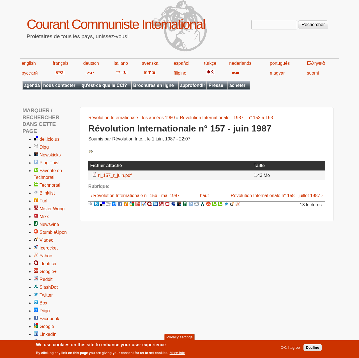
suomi (313, 73)
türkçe (210, 63)
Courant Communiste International (116, 24)
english (29, 63)
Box (43, 303)
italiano (121, 63)
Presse (215, 85)
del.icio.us (49, 139)
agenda (32, 85)
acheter (237, 85)
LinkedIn (48, 334)
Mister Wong (52, 208)
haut (204, 195)
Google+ (48, 271)
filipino (180, 73)
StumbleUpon (53, 232)
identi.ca (48, 263)
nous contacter (59, 85)
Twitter (46, 295)
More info (177, 354)
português (280, 63)
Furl (43, 200)
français (60, 63)
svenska (150, 63)
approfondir (192, 85)
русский (30, 73)
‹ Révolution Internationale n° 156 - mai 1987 (135, 195)
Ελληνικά (316, 63)
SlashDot (49, 287)
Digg (44, 147)
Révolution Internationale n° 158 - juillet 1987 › (277, 195)
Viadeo (47, 240)
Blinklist (47, 193)
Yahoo (46, 255)
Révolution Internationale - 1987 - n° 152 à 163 (226, 117)
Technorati (50, 185)
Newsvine (49, 224)
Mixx (44, 216)
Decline (312, 349)
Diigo (45, 310)
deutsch (91, 63)
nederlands (240, 63)
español (181, 63)
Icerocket (49, 248)
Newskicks (50, 155)
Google (47, 326)
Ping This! (49, 162)
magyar (277, 73)
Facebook (49, 318)
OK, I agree (290, 349)
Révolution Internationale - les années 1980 (131, 117)
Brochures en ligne (153, 85)
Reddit (46, 279)
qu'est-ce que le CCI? (104, 85)
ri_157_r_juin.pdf (115, 175)
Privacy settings (179, 339)
